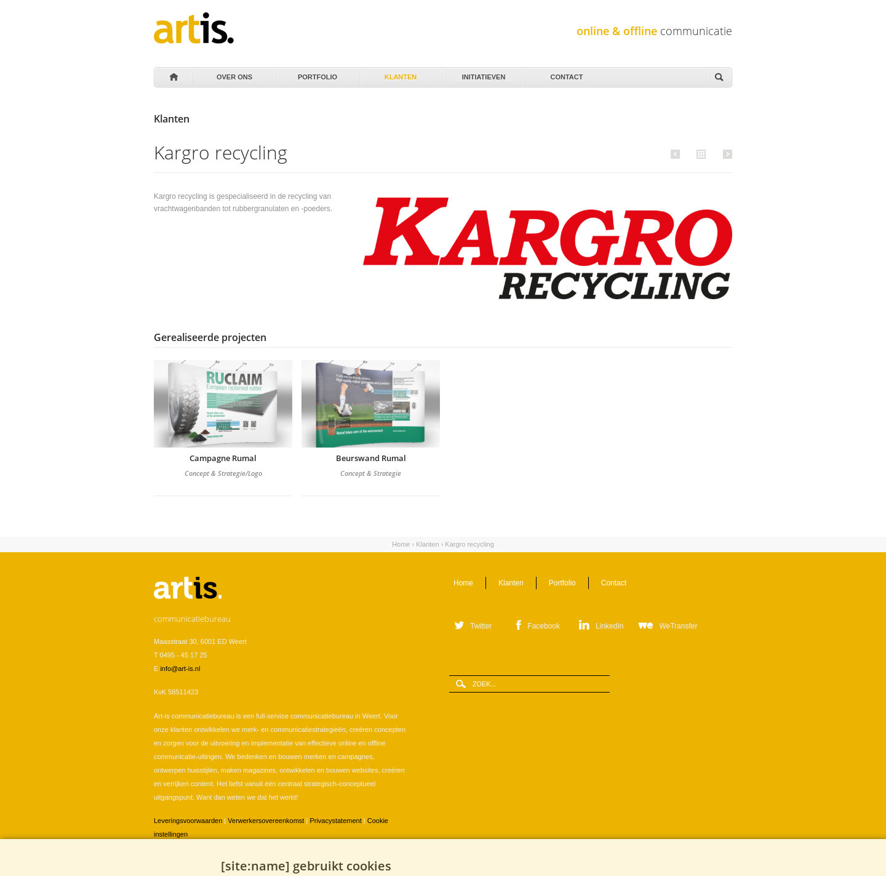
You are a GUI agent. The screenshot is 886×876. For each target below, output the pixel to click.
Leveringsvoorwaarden (188, 820)
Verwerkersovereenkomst (266, 820)
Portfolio (316, 74)
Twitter (481, 626)
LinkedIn (609, 626)
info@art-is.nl (180, 668)
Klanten (399, 74)
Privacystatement (335, 820)
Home (173, 77)
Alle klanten (699, 153)
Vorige (677, 154)
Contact (565, 74)
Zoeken (718, 77)
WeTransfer (678, 626)
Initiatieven (482, 74)
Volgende (725, 154)
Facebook (543, 626)
